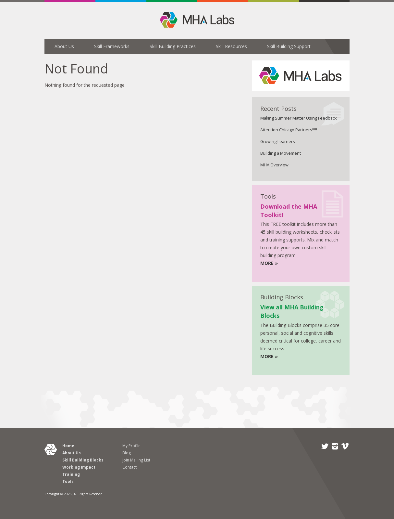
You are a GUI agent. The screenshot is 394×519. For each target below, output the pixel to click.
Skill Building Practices (173, 46)
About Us (64, 46)
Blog (126, 453)
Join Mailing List (136, 460)
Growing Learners (277, 141)
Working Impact (78, 467)
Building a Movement (280, 153)
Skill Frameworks (111, 46)
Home (68, 445)
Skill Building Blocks (83, 460)
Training (71, 474)
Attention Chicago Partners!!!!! (288, 130)
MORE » (269, 263)
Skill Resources (231, 46)
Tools (68, 481)
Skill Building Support (289, 46)
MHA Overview (274, 165)
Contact (129, 467)
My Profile (131, 445)
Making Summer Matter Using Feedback (298, 118)
